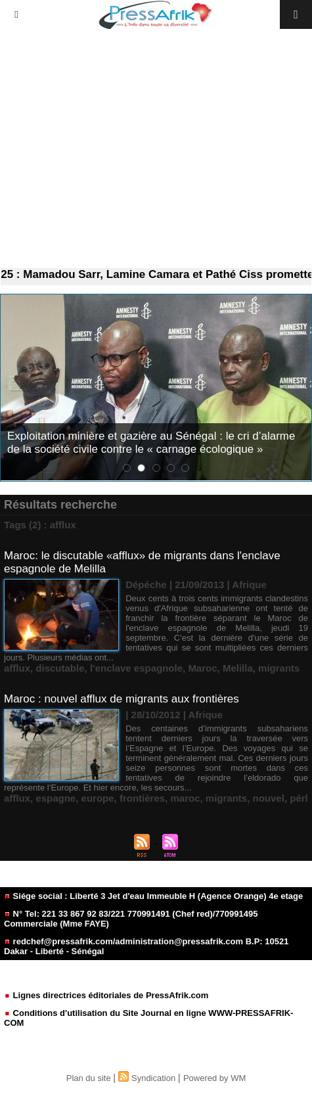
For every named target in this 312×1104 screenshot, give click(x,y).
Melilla (238, 668)
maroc (185, 798)
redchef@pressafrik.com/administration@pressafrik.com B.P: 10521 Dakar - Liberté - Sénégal (146, 946)
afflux (17, 668)
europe (97, 798)
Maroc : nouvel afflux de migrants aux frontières (121, 699)
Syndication (153, 1078)
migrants (279, 668)
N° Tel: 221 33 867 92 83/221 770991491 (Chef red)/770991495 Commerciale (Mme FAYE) (130, 919)
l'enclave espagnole (136, 668)
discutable (59, 668)
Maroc (202, 668)
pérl (299, 798)
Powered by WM (214, 1078)
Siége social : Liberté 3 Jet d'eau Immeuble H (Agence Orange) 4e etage (153, 896)
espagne (55, 798)
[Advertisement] (156, 149)
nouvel (268, 798)
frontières (142, 798)
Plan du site (88, 1078)
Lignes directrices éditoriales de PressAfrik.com (106, 995)
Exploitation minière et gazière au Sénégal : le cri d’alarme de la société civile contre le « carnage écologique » (151, 442)
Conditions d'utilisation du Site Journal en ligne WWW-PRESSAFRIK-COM (148, 1018)
